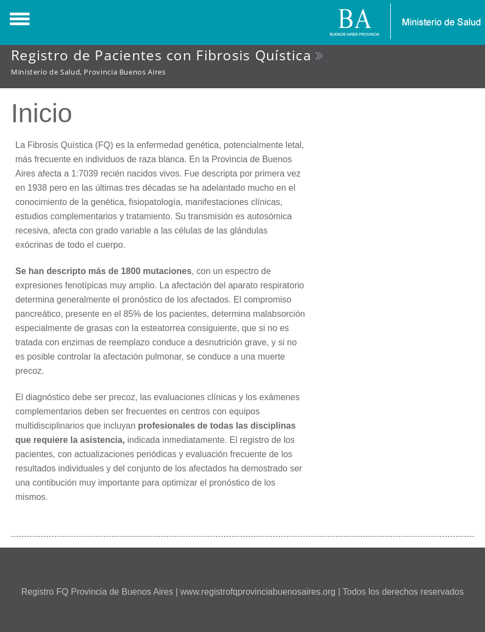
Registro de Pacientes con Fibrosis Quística (161, 54)
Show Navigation (18, 22)
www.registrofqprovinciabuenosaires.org (258, 591)
